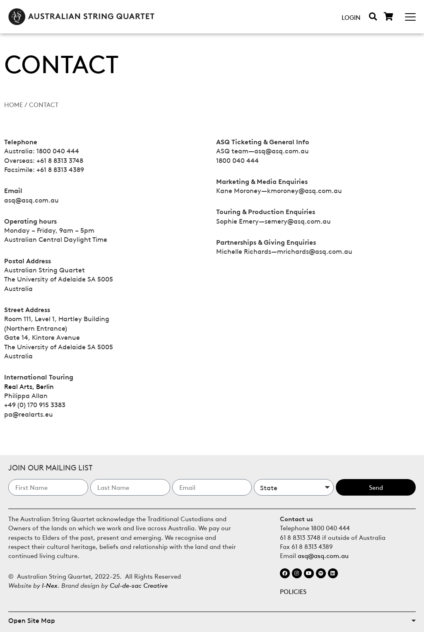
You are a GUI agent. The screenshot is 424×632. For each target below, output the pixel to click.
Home (13, 104)
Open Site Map (31, 620)
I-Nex (50, 584)
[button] (373, 16)
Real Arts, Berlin (29, 386)
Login (351, 16)
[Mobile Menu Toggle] (410, 17)
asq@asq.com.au (323, 555)
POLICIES (293, 591)
